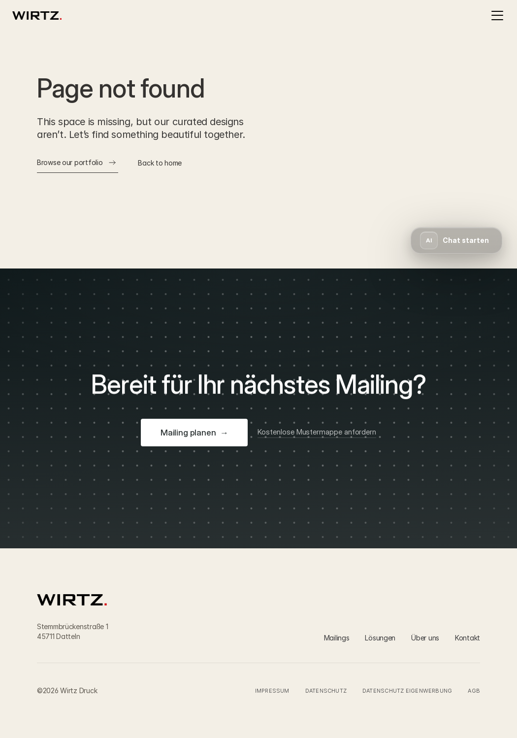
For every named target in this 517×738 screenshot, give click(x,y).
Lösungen (380, 638)
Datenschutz (326, 690)
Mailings (337, 638)
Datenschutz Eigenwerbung (407, 690)
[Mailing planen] (194, 432)
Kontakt (467, 638)
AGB (474, 690)
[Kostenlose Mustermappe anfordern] (317, 432)
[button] (456, 240)
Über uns (425, 638)
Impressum (272, 690)
